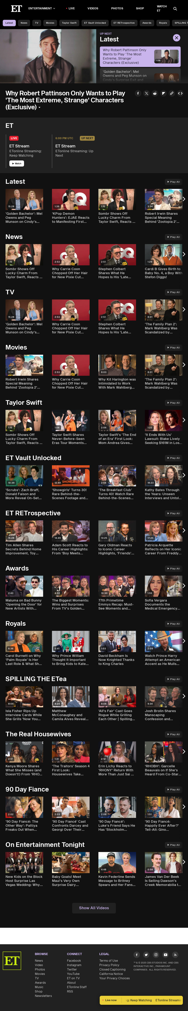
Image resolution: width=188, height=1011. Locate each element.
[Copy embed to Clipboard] (180, 94)
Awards (146, 23)
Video (39, 965)
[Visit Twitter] (146, 955)
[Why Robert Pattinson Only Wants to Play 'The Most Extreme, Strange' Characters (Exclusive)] (140, 56)
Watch (16, 163)
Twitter (72, 969)
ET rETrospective (124, 23)
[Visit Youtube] (165, 955)
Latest (9, 23)
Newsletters (43, 996)
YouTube (73, 974)
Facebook (74, 961)
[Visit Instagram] (156, 955)
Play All (173, 182)
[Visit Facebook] (136, 955)
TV (36, 23)
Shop (140, 8)
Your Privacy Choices (114, 978)
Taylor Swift (69, 23)
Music (39, 987)
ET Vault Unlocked (95, 23)
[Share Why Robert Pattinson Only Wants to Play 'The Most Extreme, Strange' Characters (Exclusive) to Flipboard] (163, 94)
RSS (70, 991)
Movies (50, 23)
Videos (93, 8)
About (71, 983)
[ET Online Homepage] (16, 8)
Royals (163, 23)
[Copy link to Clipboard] (172, 94)
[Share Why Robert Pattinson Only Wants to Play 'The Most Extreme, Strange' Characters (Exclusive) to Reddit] (155, 94)
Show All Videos (94, 908)
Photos (117, 8)
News (24, 23)
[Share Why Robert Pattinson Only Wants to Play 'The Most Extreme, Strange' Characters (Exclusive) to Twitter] (146, 94)
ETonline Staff (77, 987)
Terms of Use (108, 961)
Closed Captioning (112, 969)
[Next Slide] (183, 200)
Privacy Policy (109, 965)
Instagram (74, 965)
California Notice (111, 974)
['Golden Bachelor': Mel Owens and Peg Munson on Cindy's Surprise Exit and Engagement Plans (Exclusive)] (140, 80)
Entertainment (41, 8)
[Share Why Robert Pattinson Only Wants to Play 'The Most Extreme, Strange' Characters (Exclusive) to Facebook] (138, 94)
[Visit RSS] (175, 955)
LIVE (72, 8)
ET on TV (73, 978)
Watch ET (162, 8)
